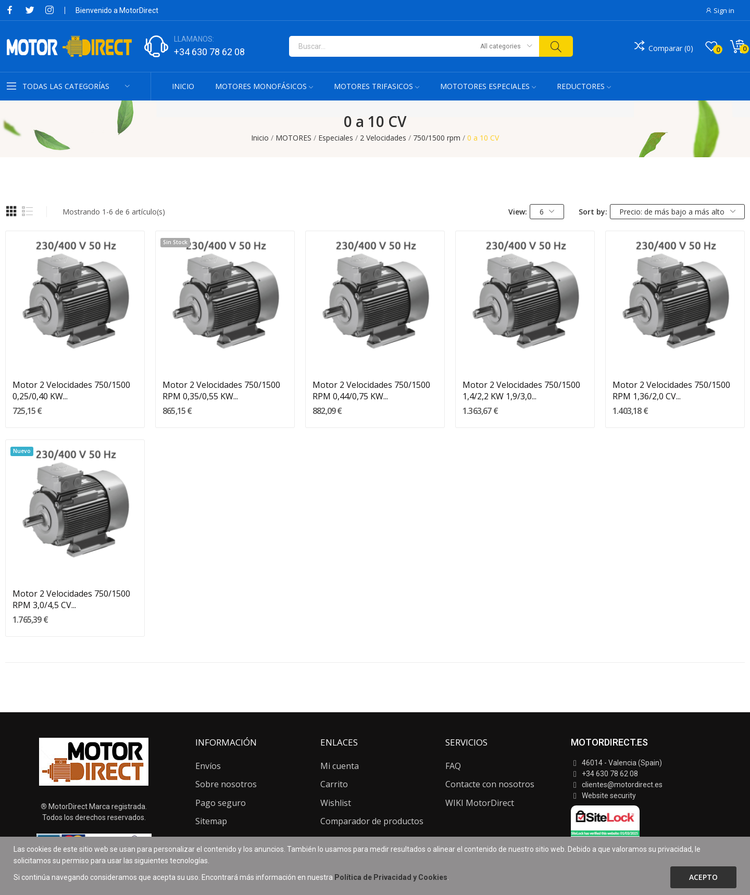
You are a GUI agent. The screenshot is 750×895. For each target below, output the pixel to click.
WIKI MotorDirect (479, 803)
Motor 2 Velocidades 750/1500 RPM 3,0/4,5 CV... (71, 599)
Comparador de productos (371, 821)
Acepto (703, 877)
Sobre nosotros (226, 784)
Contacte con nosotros (489, 784)
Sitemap (211, 821)
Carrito (334, 784)
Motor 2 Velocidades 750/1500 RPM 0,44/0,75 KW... (371, 390)
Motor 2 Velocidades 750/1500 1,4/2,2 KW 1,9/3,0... (521, 390)
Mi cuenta (339, 766)
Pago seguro (220, 803)
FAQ (453, 766)
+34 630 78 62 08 (209, 51)
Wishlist (335, 803)
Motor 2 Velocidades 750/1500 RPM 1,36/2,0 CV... (671, 390)
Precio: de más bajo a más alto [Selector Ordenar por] (677, 212)
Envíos (208, 766)
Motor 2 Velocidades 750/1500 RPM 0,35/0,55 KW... (221, 390)
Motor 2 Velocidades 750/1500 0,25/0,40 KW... (71, 390)
